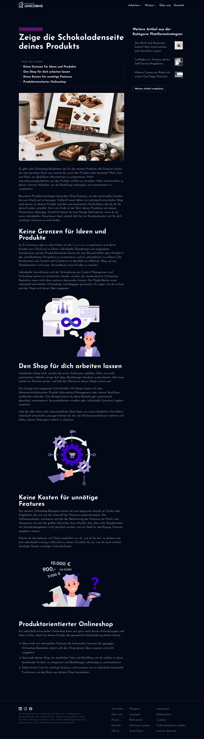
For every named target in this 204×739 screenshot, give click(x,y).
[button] (135, 5)
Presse (115, 719)
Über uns (116, 714)
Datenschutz (164, 714)
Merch (115, 730)
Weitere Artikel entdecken (149, 89)
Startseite (117, 708)
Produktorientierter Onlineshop (44, 81)
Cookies (161, 719)
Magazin (134, 708)
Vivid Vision (136, 730)
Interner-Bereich (166, 730)
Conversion (79, 245)
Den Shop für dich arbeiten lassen (46, 71)
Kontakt (116, 725)
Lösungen (135, 714)
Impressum (163, 708)
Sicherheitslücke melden (171, 725)
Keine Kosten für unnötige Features (47, 76)
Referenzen (136, 719)
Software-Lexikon (139, 725)
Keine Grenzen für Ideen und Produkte (49, 66)
